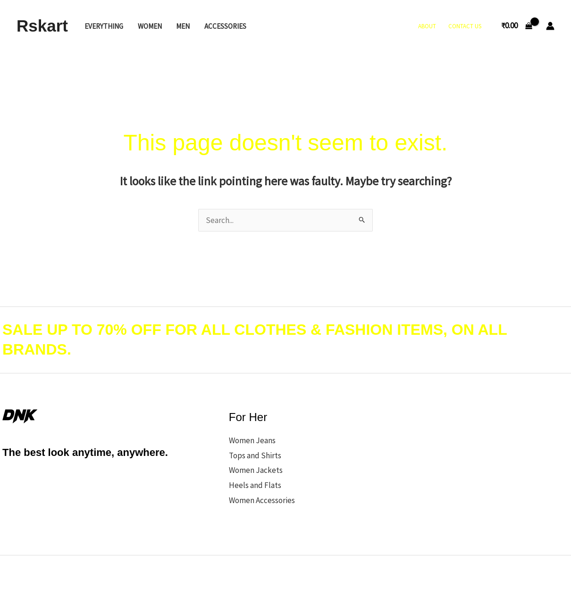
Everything (103, 26)
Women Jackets (256, 470)
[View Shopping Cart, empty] (517, 26)
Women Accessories (262, 500)
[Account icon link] (550, 26)
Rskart (42, 26)
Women (150, 26)
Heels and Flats (255, 485)
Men (183, 26)
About (427, 26)
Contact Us (464, 26)
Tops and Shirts (255, 455)
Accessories (225, 26)
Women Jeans (252, 440)
